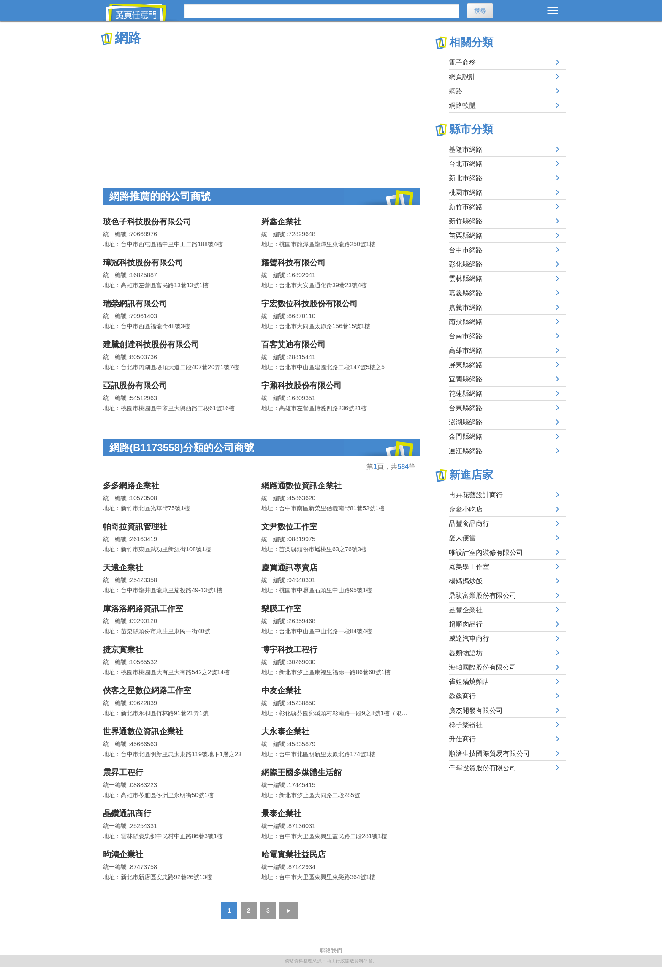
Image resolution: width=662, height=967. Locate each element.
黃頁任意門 (141, 12)
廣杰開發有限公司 (476, 710)
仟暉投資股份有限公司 (482, 767)
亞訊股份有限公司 (135, 385)
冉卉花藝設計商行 (476, 494)
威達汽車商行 (469, 638)
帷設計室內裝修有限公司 (486, 552)
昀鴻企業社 (123, 854)
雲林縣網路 (466, 278)
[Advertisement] (261, 110)
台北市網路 (466, 163)
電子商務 (462, 62)
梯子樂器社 (466, 724)
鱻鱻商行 (462, 696)
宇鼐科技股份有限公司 (301, 385)
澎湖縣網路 (466, 422)
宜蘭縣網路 (466, 379)
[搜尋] (321, 10)
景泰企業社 (281, 813)
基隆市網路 (466, 149)
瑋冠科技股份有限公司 (143, 262)
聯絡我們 (331, 950)
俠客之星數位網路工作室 (147, 690)
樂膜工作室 (281, 608)
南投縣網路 (466, 321)
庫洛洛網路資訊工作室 (143, 608)
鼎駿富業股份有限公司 (482, 595)
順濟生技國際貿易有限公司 (489, 753)
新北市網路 (466, 178)
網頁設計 (462, 76)
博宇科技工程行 (289, 649)
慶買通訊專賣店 (289, 567)
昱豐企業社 (466, 609)
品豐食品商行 (469, 523)
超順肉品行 (466, 624)
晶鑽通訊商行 (127, 813)
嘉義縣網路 (466, 293)
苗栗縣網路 (466, 235)
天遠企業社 (123, 567)
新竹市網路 (466, 206)
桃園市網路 (466, 192)
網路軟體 (462, 105)
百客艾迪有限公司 (293, 344)
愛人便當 (462, 538)
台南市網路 (466, 336)
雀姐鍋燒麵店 (469, 681)
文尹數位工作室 (289, 526)
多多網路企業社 (131, 485)
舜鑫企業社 (281, 221)
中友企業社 (281, 690)
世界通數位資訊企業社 (143, 731)
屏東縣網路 (466, 364)
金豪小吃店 (466, 509)
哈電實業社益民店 (293, 854)
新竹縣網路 (466, 221)
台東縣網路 (466, 407)
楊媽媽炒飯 (466, 581)
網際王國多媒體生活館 (301, 772)
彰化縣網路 (466, 264)
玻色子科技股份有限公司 (147, 221)
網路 (455, 91)
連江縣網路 (466, 451)
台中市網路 (466, 249)
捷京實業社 (123, 649)
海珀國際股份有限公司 (482, 667)
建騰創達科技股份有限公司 (151, 344)
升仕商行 (462, 739)
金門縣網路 (466, 436)
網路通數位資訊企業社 (301, 485)
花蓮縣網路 (466, 393)
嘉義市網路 (466, 307)
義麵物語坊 (466, 652)
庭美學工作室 (469, 566)
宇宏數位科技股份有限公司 (309, 303)
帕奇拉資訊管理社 (135, 526)
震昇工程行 (123, 772)
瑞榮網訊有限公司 (135, 303)
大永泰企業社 (285, 731)
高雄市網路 (466, 350)
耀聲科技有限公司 (293, 262)
